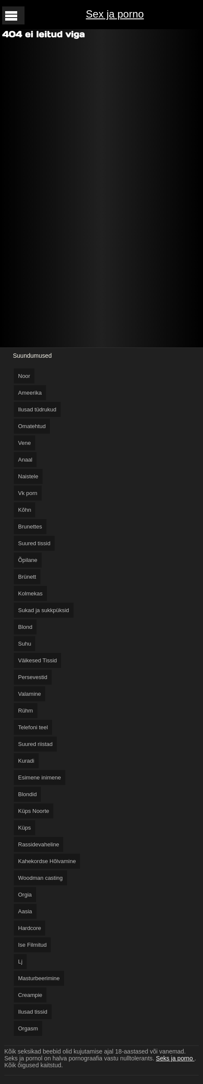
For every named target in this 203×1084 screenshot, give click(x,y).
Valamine (29, 694)
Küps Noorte (33, 811)
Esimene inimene (39, 777)
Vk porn (27, 493)
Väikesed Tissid (37, 660)
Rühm (25, 710)
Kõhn (24, 510)
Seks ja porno (175, 1058)
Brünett (27, 577)
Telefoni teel (33, 727)
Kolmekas (30, 593)
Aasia (25, 911)
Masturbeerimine (39, 978)
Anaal (25, 459)
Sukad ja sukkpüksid (43, 610)
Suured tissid (34, 543)
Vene (24, 443)
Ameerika (30, 393)
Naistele (28, 476)
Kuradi (26, 761)
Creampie (30, 995)
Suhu (24, 643)
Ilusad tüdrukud (37, 409)
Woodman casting (40, 878)
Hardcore (29, 928)
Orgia (25, 894)
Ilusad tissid (32, 1012)
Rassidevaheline (38, 844)
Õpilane (27, 560)
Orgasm (28, 1028)
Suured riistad (35, 744)
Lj (20, 961)
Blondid (27, 794)
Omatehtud (32, 426)
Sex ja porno (115, 14)
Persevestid (32, 677)
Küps (24, 827)
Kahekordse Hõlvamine (47, 861)
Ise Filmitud (32, 945)
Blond (25, 627)
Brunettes (30, 526)
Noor (24, 376)
